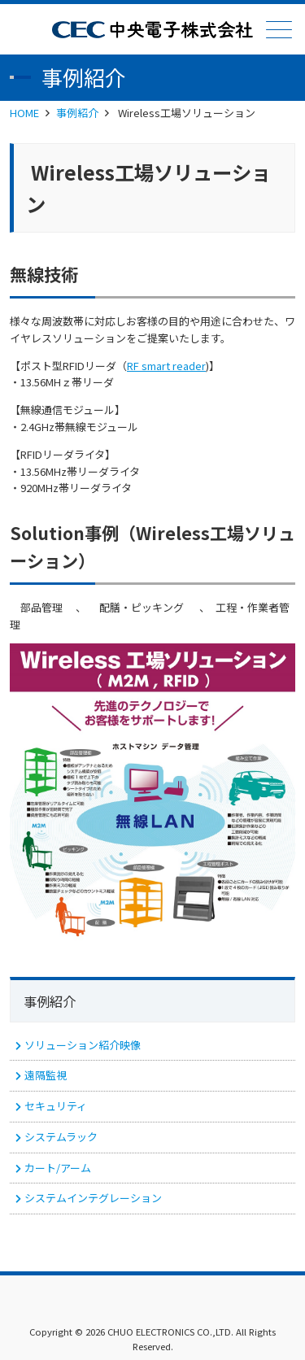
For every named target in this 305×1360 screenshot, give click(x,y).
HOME (24, 112)
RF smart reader (166, 365)
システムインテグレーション (93, 1197)
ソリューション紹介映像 (82, 1045)
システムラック (61, 1136)
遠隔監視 (45, 1075)
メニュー (277, 29)
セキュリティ (55, 1106)
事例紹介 (77, 112)
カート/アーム (57, 1167)
